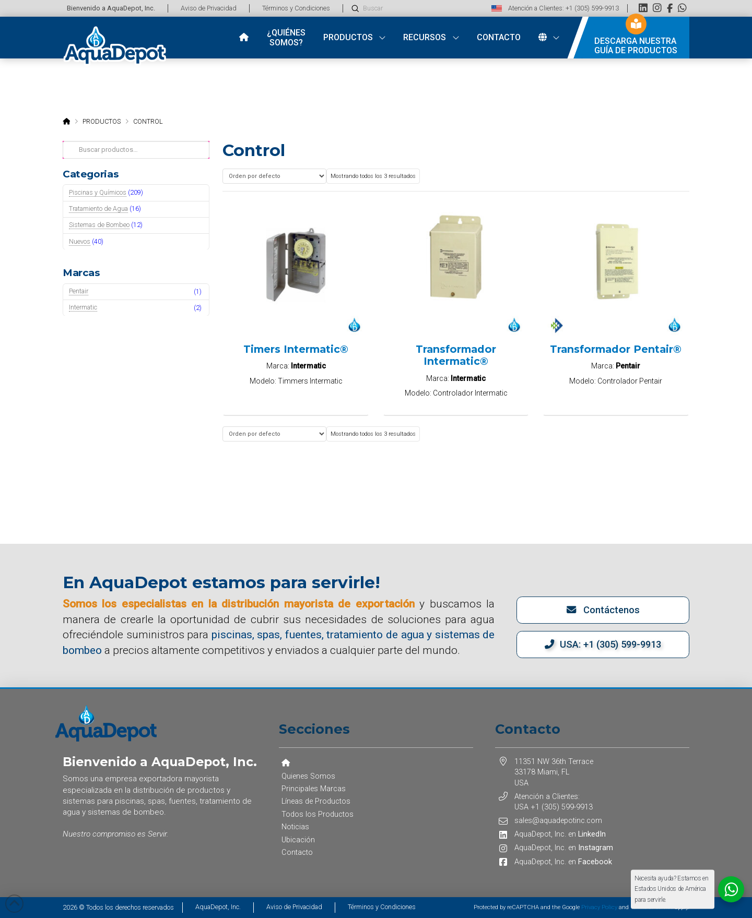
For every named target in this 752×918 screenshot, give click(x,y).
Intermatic (83, 307)
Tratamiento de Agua (98, 208)
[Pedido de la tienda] (274, 176)
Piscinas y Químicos (97, 192)
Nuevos (79, 241)
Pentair (78, 291)
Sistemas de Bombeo (99, 225)
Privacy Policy (599, 907)
